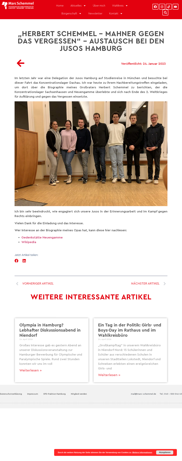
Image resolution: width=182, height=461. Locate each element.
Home (60, 5)
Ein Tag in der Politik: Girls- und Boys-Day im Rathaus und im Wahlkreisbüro (129, 330)
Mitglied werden (79, 394)
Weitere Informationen (142, 452)
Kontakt (116, 13)
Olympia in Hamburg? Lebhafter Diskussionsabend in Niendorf (50, 330)
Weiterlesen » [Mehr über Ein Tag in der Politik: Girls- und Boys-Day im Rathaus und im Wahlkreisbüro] (109, 375)
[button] (17, 261)
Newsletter (95, 13)
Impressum (32, 394)
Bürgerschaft (72, 13)
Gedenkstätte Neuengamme (42, 237)
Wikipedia (28, 242)
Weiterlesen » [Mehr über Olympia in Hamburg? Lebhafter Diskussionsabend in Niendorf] (30, 370)
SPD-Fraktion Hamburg (54, 394)
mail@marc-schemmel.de (143, 394)
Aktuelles (78, 6)
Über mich (99, 5)
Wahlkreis (120, 6)
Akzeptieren (165, 452)
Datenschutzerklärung (11, 394)
